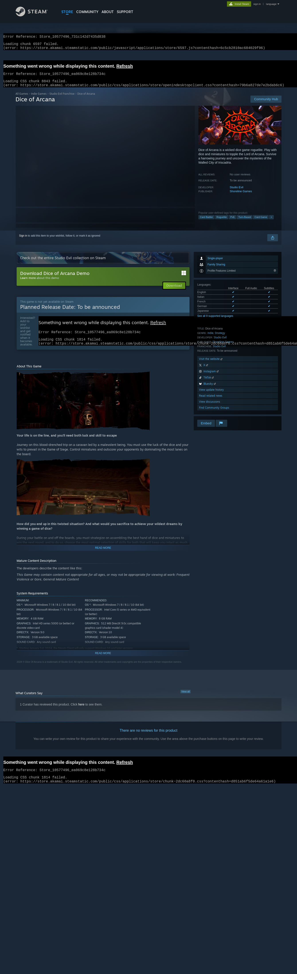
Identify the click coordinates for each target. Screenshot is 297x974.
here (81, 712)
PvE (232, 222)
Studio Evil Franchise (61, 99)
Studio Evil (236, 192)
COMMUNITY (87, 12)
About (108, 12)
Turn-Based (244, 222)
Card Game (260, 222)
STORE (67, 12)
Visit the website (211, 364)
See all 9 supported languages (215, 321)
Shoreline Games (241, 196)
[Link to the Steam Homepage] (35, 15)
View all (185, 699)
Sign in (23, 241)
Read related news (210, 401)
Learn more (28, 283)
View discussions (209, 407)
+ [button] (271, 222)
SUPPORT (125, 12)
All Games (22, 99)
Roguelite (222, 222)
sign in (257, 4)
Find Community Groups (214, 413)
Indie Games (39, 99)
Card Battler (206, 222)
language (271, 4)
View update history (211, 395)
